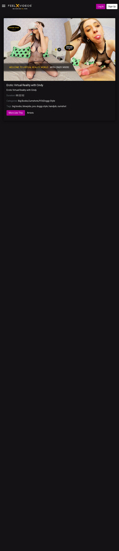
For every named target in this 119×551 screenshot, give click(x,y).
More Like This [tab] (16, 113)
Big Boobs (23, 101)
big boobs (17, 106)
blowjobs (27, 106)
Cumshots (33, 101)
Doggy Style (49, 101)
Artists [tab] (30, 113)
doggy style (42, 106)
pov (34, 106)
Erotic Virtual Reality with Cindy (25, 85)
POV (41, 101)
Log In (101, 6)
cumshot (62, 106)
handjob (53, 106)
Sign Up (112, 6)
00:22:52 (20, 95)
